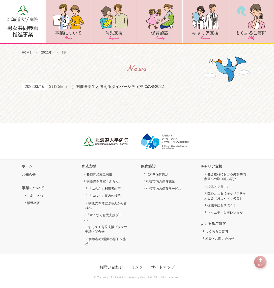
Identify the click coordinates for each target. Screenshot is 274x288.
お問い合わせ (111, 267)
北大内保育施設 (157, 174)
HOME (26, 52)
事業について (68, 22)
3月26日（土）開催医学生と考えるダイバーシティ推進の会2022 (106, 86)
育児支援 (114, 22)
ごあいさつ (35, 196)
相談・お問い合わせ (219, 238)
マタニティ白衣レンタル (225, 212)
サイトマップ (163, 267)
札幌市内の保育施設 (160, 181)
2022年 (46, 52)
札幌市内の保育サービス (163, 188)
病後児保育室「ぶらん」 (104, 181)
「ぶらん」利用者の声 (104, 188)
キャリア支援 (205, 22)
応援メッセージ (218, 186)
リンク (137, 267)
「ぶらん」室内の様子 (104, 196)
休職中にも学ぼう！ (221, 205)
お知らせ (29, 175)
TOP (260, 262)
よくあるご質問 (251, 22)
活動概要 (33, 203)
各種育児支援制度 (99, 174)
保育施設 (159, 22)
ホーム (27, 166)
